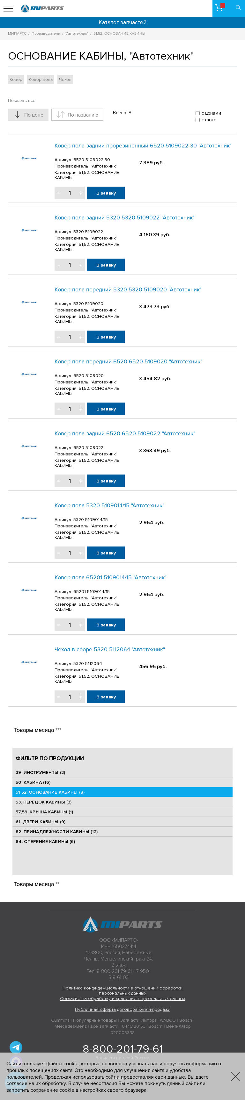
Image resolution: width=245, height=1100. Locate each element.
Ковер (16, 79)
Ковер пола (41, 79)
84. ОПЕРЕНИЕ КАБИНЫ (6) (45, 841)
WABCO (168, 1020)
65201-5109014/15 (91, 591)
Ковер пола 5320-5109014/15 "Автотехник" (109, 505)
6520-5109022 (88, 447)
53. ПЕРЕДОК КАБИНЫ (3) (43, 802)
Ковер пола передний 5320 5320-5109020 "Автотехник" (128, 289)
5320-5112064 (87, 663)
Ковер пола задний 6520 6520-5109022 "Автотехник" (125, 433)
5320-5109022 (88, 231)
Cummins (60, 1020)
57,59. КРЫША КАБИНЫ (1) (44, 812)
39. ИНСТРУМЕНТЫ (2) (40, 772)
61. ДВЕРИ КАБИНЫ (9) (40, 822)
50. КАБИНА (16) (33, 782)
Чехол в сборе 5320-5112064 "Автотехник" (110, 649)
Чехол (65, 79)
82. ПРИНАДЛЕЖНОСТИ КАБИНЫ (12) (57, 831)
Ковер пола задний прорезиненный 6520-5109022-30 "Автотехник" (143, 145)
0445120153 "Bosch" (142, 1026)
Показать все (21, 100)
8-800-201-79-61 (123, 1049)
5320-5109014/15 (90, 519)
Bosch (185, 1020)
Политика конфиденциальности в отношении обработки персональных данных (122, 990)
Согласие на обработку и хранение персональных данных (122, 998)
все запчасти (104, 1026)
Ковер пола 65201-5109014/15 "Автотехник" (111, 577)
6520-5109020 (88, 375)
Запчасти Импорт (138, 1020)
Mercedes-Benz (71, 1026)
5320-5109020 (88, 303)
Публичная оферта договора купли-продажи (122, 1009)
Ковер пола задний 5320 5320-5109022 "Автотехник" (125, 217)
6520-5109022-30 (91, 159)
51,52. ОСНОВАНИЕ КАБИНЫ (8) (50, 792)
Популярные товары (95, 1020)
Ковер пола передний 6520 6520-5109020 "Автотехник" (128, 361)
